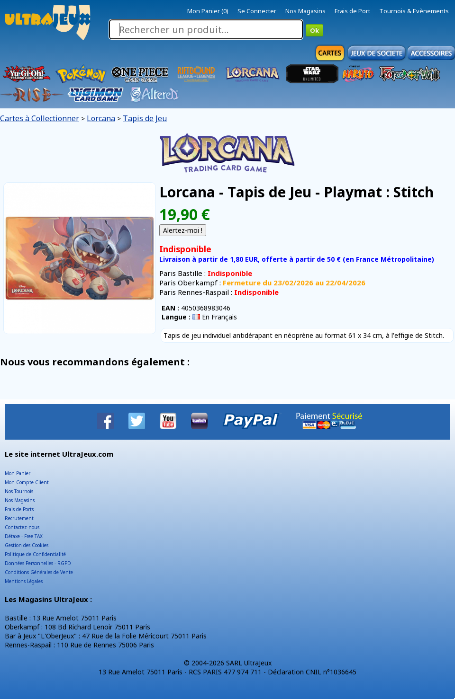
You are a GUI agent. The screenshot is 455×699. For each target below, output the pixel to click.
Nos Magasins (305, 11)
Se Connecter (256, 11)
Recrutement (19, 518)
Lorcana (101, 118)
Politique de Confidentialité (35, 554)
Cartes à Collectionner (39, 118)
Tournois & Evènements (414, 11)
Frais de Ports (19, 509)
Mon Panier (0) (207, 11)
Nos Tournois (19, 491)
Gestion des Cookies (26, 545)
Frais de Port (352, 11)
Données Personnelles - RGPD (38, 563)
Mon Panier (17, 473)
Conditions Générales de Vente (39, 572)
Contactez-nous (22, 527)
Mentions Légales (24, 581)
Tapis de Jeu (145, 118)
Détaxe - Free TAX (24, 536)
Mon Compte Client (27, 482)
